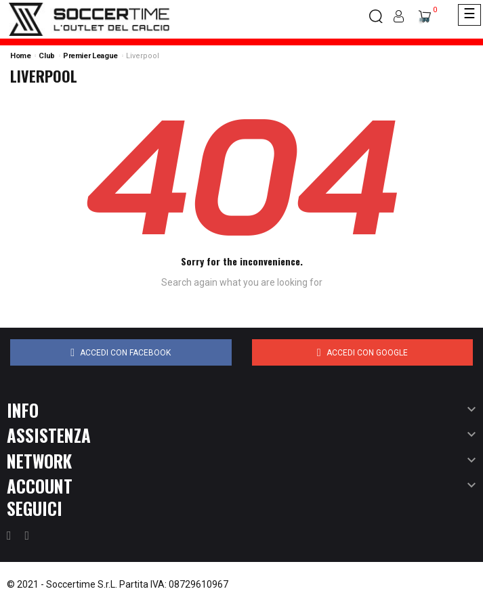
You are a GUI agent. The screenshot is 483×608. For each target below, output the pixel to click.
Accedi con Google (362, 352)
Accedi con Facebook (120, 352)
